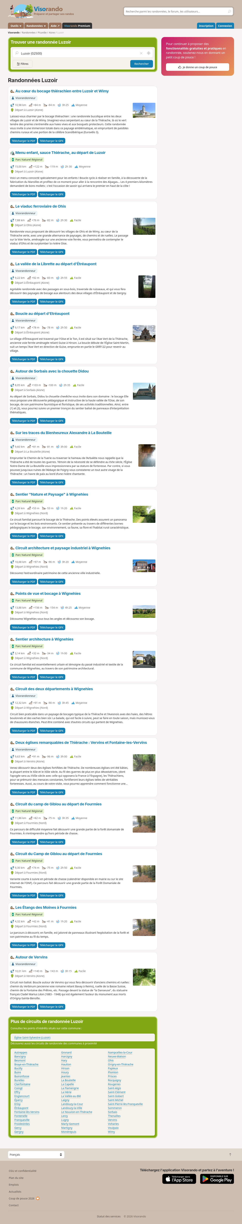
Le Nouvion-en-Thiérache (76, 1112)
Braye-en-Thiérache (26, 1064)
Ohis (111, 1060)
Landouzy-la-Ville (71, 1108)
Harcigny (66, 1056)
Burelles (19, 1080)
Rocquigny (114, 1080)
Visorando (13, 32)
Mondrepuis (68, 1132)
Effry (17, 1092)
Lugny (65, 1120)
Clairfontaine (22, 1084)
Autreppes (20, 1052)
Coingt (18, 1088)
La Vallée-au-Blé (71, 1096)
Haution (66, 1064)
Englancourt (21, 1096)
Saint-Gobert (116, 1096)
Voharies (113, 1124)
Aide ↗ (55, 26)
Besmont (20, 1060)
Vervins (112, 1120)
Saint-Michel (115, 1100)
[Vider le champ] (141, 53)
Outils (16, 26)
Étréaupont (21, 1108)
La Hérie (66, 1092)
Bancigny (20, 1056)
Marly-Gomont (70, 1124)
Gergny (18, 1132)
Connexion (225, 26)
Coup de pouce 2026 (24, 1198)
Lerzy (64, 1116)
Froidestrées (22, 1124)
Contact (14, 1205)
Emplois (14, 1184)
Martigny (66, 1128)
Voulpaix (113, 1128)
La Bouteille (68, 1080)
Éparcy (18, 1100)
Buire (17, 1072)
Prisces (112, 1076)
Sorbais (112, 1112)
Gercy (17, 1128)
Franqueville (21, 1120)
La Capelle (67, 1084)
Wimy (111, 1132)
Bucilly (18, 1068)
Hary (64, 1060)
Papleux (113, 1068)
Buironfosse (21, 1076)
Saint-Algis (114, 1088)
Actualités (15, 1191)
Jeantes (65, 1076)
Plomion (113, 1072)
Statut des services (108, 1216)
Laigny (65, 1100)
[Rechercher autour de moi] (148, 53)
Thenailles (114, 1116)
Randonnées (36, 26)
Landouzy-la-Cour (72, 1104)
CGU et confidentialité (22, 1171)
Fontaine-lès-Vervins (27, 1112)
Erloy (17, 1104)
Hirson (65, 1068)
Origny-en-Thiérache (120, 1064)
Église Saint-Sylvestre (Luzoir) (32, 1037)
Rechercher (141, 64)
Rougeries (114, 1084)
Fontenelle (20, 1116)
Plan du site (16, 1178)
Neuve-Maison (117, 1056)
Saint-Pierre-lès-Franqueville (125, 1104)
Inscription (206, 26)
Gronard (66, 1052)
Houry (65, 1072)
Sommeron (115, 1108)
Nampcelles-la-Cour (120, 1052)
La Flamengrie (70, 1088)
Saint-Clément (116, 1092)
